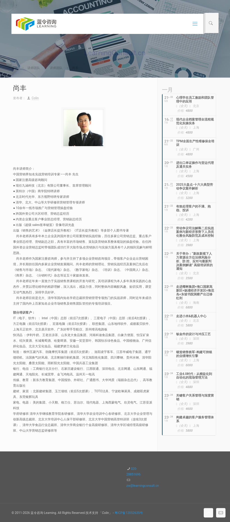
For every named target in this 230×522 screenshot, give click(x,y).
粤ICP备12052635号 (129, 513)
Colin (35, 98)
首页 (14, 68)
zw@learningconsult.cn (142, 485)
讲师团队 (33, 68)
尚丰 (75, 68)
